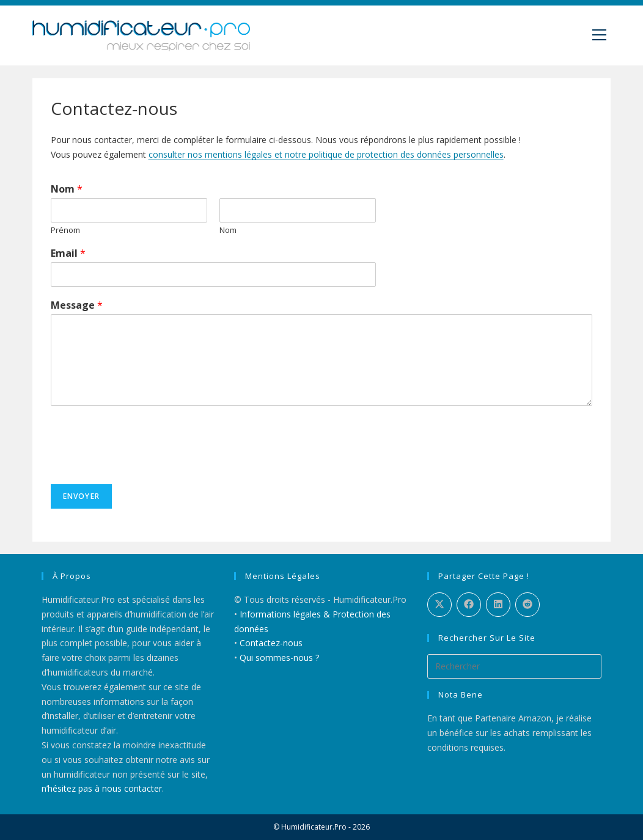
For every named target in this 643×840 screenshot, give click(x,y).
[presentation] (144, 464)
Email (68, 253)
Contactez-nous (271, 643)
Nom (67, 189)
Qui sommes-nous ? (279, 657)
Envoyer (81, 496)
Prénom (65, 230)
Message (77, 305)
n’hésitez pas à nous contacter (102, 788)
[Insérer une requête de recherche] (514, 666)
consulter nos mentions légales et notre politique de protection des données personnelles (326, 154)
